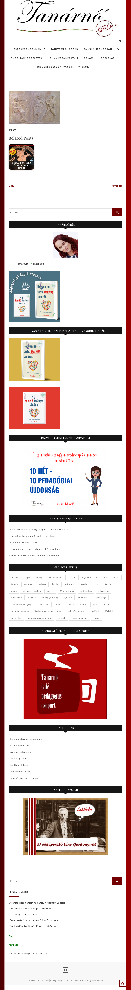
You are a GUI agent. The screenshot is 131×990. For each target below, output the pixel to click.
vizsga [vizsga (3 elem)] (96, 618)
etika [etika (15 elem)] (106, 577)
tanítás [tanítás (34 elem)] (83, 604)
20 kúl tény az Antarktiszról (23, 542)
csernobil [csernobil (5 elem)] (72, 577)
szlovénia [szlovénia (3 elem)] (43, 604)
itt (31, 263)
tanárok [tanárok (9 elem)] (70, 604)
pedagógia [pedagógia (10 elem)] (101, 597)
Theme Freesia (70, 980)
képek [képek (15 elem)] (14, 591)
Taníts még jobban (64, 49)
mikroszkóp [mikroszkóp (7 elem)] (103, 591)
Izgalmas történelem (20, 751)
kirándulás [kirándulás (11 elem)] (84, 584)
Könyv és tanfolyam (63, 58)
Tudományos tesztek (26, 58)
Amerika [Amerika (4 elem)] (15, 577)
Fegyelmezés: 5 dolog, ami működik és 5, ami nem (35, 549)
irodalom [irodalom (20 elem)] (42, 584)
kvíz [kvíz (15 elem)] (97, 584)
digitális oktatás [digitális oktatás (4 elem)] (90, 577)
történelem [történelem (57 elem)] (16, 618)
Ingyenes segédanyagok (55, 67)
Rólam (88, 58)
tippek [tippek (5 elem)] (106, 604)
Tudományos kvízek (19, 771)
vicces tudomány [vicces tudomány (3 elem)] (79, 618)
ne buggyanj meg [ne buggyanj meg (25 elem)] (49, 597)
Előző (11, 185)
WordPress (97, 980)
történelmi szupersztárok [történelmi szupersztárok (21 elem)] (39, 618)
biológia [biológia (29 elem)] (39, 577)
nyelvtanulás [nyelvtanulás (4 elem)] (84, 597)
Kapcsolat (107, 58)
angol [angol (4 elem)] (27, 577)
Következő (116, 185)
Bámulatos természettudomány (25, 738)
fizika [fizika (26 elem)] (116, 577)
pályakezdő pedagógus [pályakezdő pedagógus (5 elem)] (22, 604)
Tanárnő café (42, 980)
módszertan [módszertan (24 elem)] (16, 597)
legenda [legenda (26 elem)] (50, 591)
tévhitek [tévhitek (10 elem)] (109, 611)
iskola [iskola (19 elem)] (55, 584)
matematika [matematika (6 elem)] (86, 591)
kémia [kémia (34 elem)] (108, 584)
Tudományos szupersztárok (23, 778)
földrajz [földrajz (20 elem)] (14, 584)
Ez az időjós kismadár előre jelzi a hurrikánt (32, 535)
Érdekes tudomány (28, 49)
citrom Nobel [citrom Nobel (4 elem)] (55, 577)
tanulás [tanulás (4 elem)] (57, 604)
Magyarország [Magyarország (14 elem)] (67, 591)
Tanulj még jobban (98, 49)
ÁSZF (11, 936)
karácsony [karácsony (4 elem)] (69, 584)
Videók (83, 67)
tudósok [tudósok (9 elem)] (95, 611)
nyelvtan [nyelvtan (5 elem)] (68, 597)
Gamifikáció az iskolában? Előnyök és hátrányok (34, 555)
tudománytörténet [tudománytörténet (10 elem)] (77, 611)
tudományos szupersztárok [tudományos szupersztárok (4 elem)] (48, 611)
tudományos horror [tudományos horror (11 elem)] (20, 611)
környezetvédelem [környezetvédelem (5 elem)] (32, 591)
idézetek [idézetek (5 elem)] (28, 584)
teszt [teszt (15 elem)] (95, 604)
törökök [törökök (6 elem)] (62, 618)
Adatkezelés (15, 944)
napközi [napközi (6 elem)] (32, 597)
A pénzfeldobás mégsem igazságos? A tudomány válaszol (39, 529)
